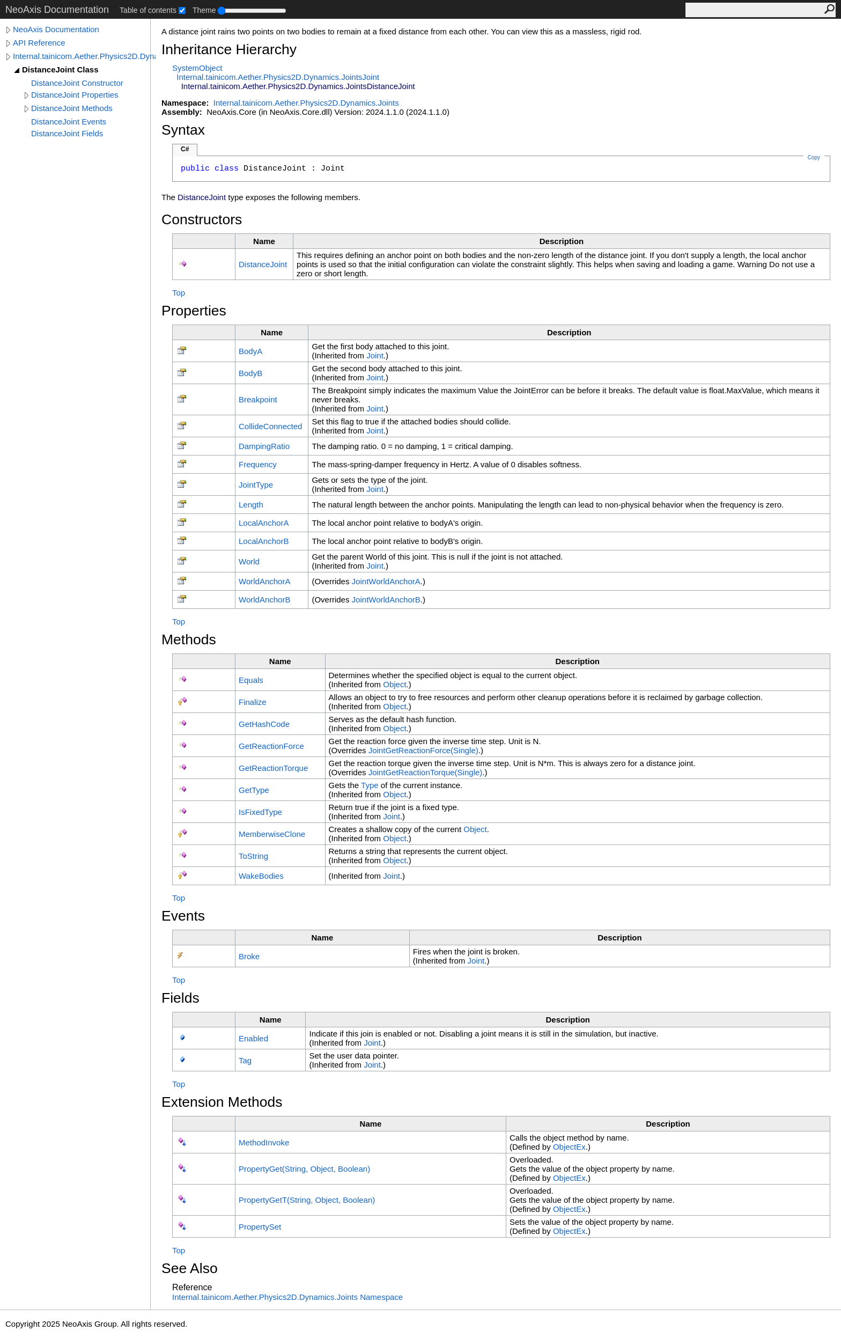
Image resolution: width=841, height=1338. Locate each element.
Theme (204, 10)
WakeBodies (261, 875)
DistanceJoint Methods (72, 108)
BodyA (250, 351)
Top (178, 292)
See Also (189, 1268)
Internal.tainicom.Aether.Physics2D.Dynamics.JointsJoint (277, 77)
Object (394, 684)
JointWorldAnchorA (386, 581)
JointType (256, 484)
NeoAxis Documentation (56, 29)
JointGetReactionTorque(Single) (425, 772)
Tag (245, 1060)
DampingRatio (264, 446)
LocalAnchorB (264, 541)
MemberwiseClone (272, 834)
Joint (374, 355)
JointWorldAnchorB (386, 599)
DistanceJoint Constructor (77, 82)
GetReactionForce (271, 746)
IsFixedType (260, 812)
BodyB (250, 373)
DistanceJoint (263, 264)
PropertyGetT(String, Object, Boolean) (307, 1199)
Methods (188, 639)
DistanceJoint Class (60, 69)
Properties (193, 311)
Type (370, 785)
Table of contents (148, 10)
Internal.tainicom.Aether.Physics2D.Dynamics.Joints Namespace (287, 1297)
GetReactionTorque (273, 768)
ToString (253, 856)
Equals (251, 680)
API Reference (39, 42)
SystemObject (197, 67)
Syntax (183, 130)
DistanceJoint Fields (67, 133)
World (249, 561)
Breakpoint (258, 399)
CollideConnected (270, 426)
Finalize (253, 702)
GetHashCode (264, 724)
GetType (254, 790)
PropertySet (260, 1226)
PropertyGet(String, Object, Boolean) (304, 1168)
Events (183, 916)
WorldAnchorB (264, 599)
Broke (249, 956)
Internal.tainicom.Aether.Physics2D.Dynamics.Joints (84, 56)
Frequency (258, 464)
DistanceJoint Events (68, 121)
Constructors (201, 219)
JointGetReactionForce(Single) (423, 750)
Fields (180, 998)
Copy (814, 157)
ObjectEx (569, 1146)
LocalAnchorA (264, 522)
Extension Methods (222, 1102)
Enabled (253, 1038)
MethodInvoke (264, 1142)
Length (251, 504)
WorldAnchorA (264, 581)
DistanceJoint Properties (75, 94)
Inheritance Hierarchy (229, 49)
